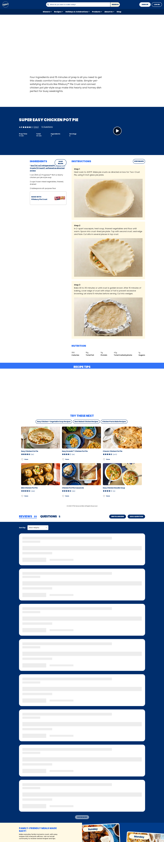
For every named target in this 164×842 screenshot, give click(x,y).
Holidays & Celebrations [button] (76, 12)
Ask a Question (136, 516)
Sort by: (22, 527)
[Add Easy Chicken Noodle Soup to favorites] (104, 496)
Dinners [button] (46, 12)
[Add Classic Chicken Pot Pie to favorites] (104, 459)
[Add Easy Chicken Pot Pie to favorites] (22, 459)
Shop (119, 12)
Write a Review (117, 516)
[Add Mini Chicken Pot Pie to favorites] (22, 496)
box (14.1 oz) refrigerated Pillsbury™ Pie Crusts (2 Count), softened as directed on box (47, 168)
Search (115, 4)
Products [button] (96, 12)
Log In (157, 4)
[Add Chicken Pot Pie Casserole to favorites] (63, 496)
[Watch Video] (117, 131)
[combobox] (78, 4)
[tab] (28, 516)
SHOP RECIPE (60, 162)
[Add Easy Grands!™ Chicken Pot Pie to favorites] (63, 459)
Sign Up (145, 4)
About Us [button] (108, 12)
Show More (82, 817)
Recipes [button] (57, 12)
